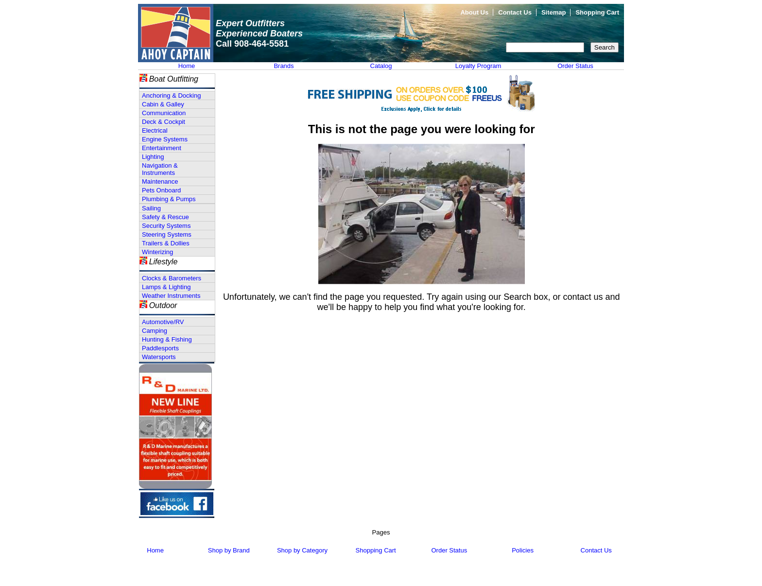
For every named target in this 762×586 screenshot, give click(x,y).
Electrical (155, 130)
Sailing (151, 208)
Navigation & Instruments (160, 169)
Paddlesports (160, 348)
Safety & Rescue (165, 217)
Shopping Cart (597, 12)
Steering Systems (166, 234)
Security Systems (166, 225)
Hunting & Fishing (167, 339)
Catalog (381, 65)
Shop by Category (302, 550)
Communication (164, 113)
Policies (523, 550)
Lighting (153, 156)
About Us (474, 12)
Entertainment (161, 148)
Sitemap (553, 12)
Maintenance (160, 181)
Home (186, 65)
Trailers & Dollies (166, 243)
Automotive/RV (163, 322)
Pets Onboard (161, 190)
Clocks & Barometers (171, 278)
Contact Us (515, 12)
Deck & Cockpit (163, 121)
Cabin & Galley (163, 104)
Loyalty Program (478, 65)
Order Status (575, 65)
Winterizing (157, 252)
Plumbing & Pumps (169, 199)
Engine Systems (165, 139)
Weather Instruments (171, 295)
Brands (284, 65)
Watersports (159, 357)
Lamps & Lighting (166, 287)
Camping (154, 330)
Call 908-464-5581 (252, 44)
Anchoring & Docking (171, 95)
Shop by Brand (229, 550)
